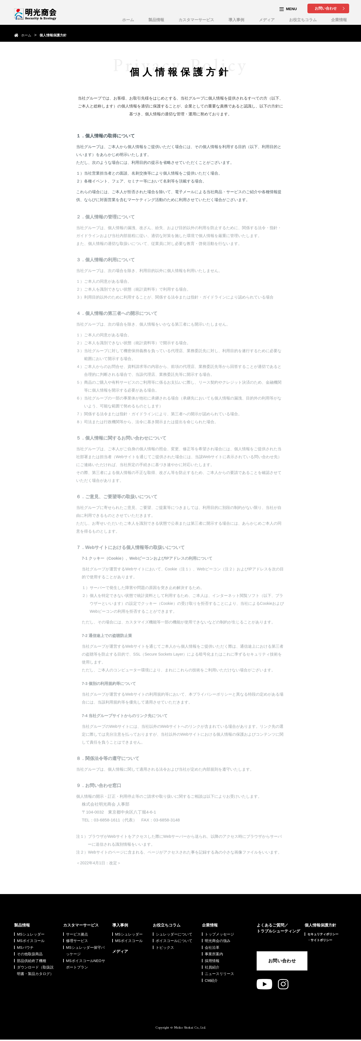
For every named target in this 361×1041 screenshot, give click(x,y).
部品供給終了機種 (31, 961)
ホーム (128, 19)
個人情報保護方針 (320, 925)
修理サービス (77, 941)
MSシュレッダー (31, 934)
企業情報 (339, 19)
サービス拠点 (77, 934)
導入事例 (236, 19)
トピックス (165, 947)
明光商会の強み (217, 941)
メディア (267, 19)
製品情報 (156, 19)
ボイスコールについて (174, 941)
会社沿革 (212, 947)
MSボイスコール (31, 941)
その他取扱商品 (30, 954)
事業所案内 (214, 954)
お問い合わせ (326, 8)
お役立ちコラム (303, 19)
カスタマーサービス (196, 19)
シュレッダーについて (174, 934)
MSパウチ (25, 947)
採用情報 (212, 961)
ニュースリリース (219, 974)
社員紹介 (212, 967)
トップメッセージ (219, 934)
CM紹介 (211, 980)
